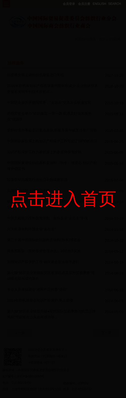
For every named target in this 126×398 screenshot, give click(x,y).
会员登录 (69, 4)
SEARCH (114, 4)
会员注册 (84, 4)
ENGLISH (99, 4)
